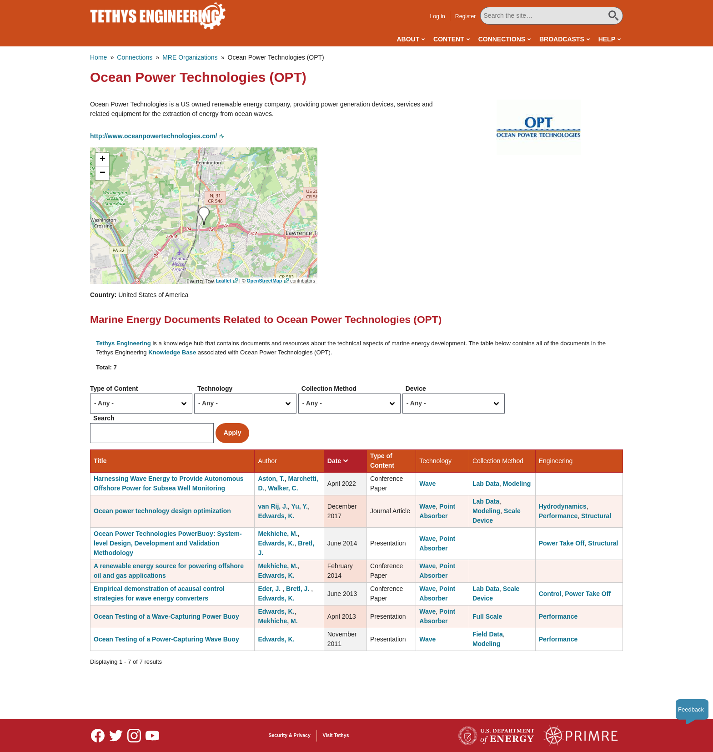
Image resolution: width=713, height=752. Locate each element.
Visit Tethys (336, 735)
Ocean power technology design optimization (162, 511)
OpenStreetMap (264, 280)
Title (100, 460)
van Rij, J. (272, 506)
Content (448, 39)
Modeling (517, 483)
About (408, 39)
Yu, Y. (299, 506)
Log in (437, 16)
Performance (558, 516)
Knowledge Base (172, 352)
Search (104, 418)
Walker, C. (283, 488)
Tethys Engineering (123, 343)
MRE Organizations (189, 57)
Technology (215, 388)
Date (337, 460)
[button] (539, 127)
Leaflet (223, 280)
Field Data (487, 634)
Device (416, 388)
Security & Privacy (290, 735)
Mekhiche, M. (277, 533)
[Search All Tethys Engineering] (551, 16)
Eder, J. (270, 588)
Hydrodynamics (563, 506)
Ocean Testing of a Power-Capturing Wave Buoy (166, 639)
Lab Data (485, 483)
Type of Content (114, 388)
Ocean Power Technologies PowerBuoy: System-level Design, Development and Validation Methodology (168, 543)
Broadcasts (561, 39)
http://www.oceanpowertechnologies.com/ (153, 136)
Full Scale (487, 616)
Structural (596, 516)
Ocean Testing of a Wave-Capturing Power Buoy (166, 616)
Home (98, 57)
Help (606, 39)
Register (465, 16)
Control (550, 593)
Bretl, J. (298, 588)
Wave (427, 483)
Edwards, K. (276, 516)
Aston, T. (271, 478)
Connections (501, 39)
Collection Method (328, 388)
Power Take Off (562, 543)
